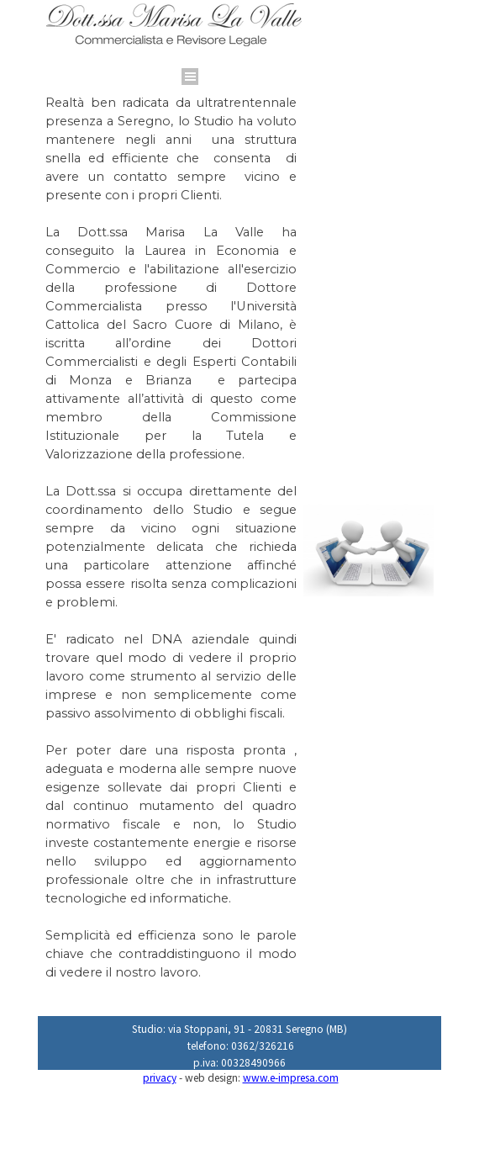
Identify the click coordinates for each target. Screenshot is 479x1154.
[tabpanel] (216, 58)
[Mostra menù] (190, 76)
